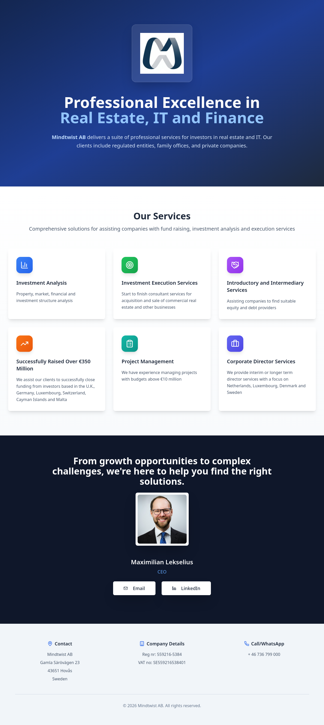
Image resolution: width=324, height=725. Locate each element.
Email (134, 588)
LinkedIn (186, 588)
